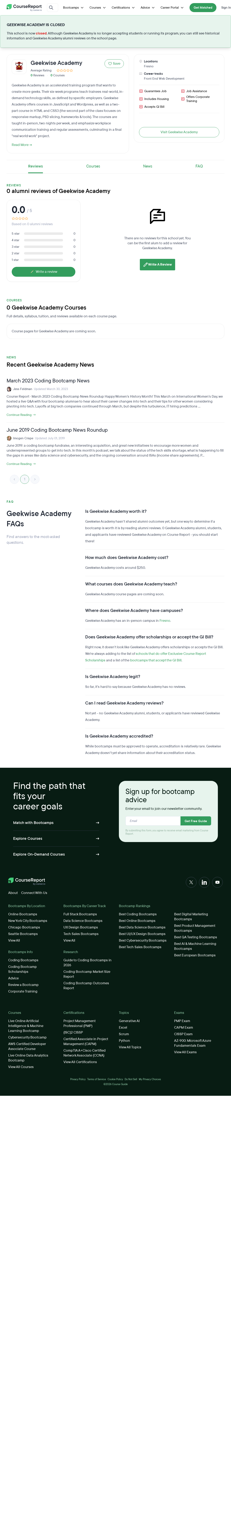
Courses (98, 7)
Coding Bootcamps (23, 960)
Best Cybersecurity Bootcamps (143, 940)
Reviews (35, 166)
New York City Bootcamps (27, 920)
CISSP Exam (183, 1034)
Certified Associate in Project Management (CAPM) (85, 1041)
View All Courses (21, 1067)
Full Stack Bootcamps (80, 914)
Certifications (124, 7)
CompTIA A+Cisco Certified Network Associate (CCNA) (84, 1053)
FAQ (199, 166)
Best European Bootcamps (195, 955)
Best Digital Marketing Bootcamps (191, 916)
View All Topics (130, 1047)
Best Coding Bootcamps (138, 914)
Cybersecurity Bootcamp (27, 1037)
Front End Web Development (164, 79)
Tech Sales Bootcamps (81, 934)
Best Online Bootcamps (137, 920)
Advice (148, 7)
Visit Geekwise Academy (179, 132)
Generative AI (129, 1021)
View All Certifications (80, 1062)
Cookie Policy (115, 1079)
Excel (123, 1027)
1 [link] (24, 479)
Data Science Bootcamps (82, 920)
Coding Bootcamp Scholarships (22, 969)
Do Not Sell (131, 1079)
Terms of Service (96, 1079)
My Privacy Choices (150, 1079)
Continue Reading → (21, 415)
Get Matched (203, 8)
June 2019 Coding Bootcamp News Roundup (57, 430)
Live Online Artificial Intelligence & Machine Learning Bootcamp (25, 1026)
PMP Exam (182, 1021)
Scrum (124, 1034)
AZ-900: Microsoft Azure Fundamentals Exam (192, 1043)
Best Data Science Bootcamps (142, 927)
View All (14, 940)
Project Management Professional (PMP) (79, 1023)
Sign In (226, 8)
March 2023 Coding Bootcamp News (48, 380)
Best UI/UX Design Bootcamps (142, 934)
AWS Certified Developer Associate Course (27, 1046)
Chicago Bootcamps (24, 927)
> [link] (34, 479)
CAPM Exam (183, 1027)
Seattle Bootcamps (23, 934)
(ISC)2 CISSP (73, 1032)
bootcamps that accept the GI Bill (156, 660)
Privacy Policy (78, 1079)
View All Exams (185, 1052)
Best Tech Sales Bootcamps (140, 947)
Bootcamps (74, 7)
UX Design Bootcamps (80, 927)
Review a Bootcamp (23, 984)
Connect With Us (34, 892)
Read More (22, 144)
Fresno (149, 66)
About (13, 892)
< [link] (14, 479)
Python (124, 1040)
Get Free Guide (196, 821)
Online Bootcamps (22, 914)
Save (114, 63)
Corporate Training (22, 991)
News (147, 166)
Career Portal (173, 7)
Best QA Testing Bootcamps (195, 937)
